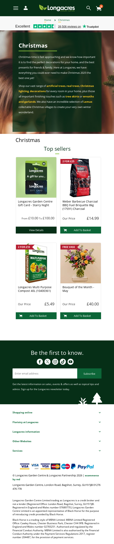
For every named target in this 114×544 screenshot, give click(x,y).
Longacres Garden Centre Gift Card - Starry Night (35, 203)
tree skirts (72, 96)
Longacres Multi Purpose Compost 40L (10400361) (35, 289)
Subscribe (89, 373)
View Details (36, 230)
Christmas (64, 20)
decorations (38, 91)
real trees (72, 86)
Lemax (87, 101)
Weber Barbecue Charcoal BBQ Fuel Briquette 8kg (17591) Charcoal (80, 205)
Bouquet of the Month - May (78, 289)
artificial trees (55, 86)
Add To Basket (77, 230)
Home (47, 20)
